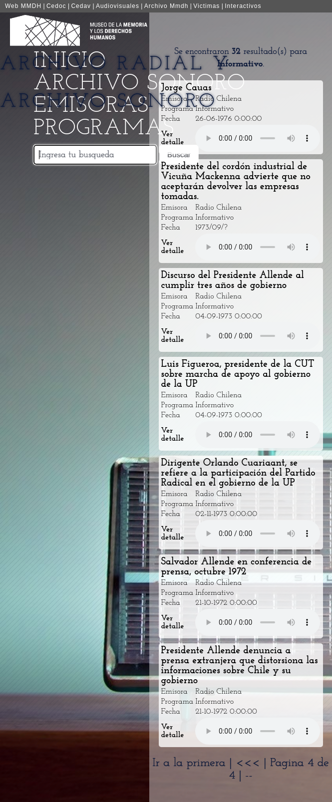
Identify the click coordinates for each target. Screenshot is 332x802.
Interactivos (243, 5)
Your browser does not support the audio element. (257, 138)
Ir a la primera (188, 763)
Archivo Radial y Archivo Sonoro (115, 83)
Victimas (206, 5)
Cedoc (56, 5)
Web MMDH (23, 5)
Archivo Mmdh (166, 5)
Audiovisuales (117, 5)
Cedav (81, 5)
